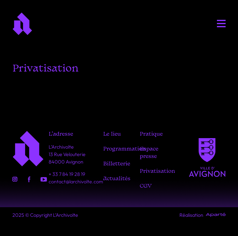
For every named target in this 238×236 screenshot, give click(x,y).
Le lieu (112, 134)
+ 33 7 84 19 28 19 (67, 174)
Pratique (151, 134)
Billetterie (116, 164)
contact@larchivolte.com (76, 181)
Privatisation (157, 171)
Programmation (124, 149)
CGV (146, 186)
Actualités (116, 178)
